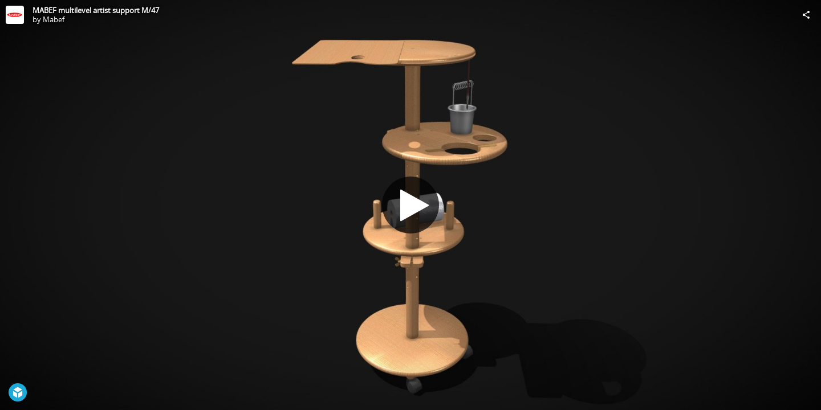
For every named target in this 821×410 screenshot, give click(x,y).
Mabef (53, 19)
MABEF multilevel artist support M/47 (95, 10)
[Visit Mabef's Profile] (15, 15)
